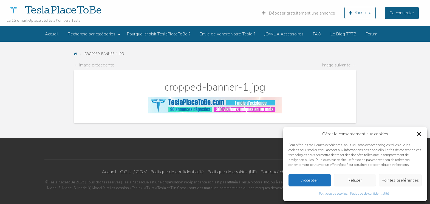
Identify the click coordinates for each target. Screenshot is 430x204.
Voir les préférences (400, 180)
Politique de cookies (333, 193)
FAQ (317, 34)
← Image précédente (94, 65)
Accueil (51, 34)
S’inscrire (360, 12)
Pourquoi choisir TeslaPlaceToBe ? (158, 34)
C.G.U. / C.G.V (133, 172)
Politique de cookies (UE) (232, 172)
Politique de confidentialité (369, 193)
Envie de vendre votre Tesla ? (227, 34)
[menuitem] (299, 13)
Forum (371, 34)
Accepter (309, 180)
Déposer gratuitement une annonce (298, 13)
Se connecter (401, 13)
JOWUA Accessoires (284, 34)
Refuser (355, 180)
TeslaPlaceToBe (63, 9)
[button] (419, 134)
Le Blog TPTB (343, 34)
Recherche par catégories (91, 34)
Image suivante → (339, 65)
